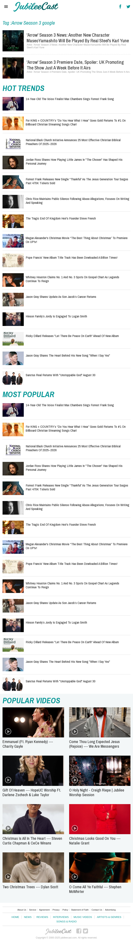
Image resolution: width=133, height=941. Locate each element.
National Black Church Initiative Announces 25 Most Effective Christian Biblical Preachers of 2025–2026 (73, 142)
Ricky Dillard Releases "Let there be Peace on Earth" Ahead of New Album (72, 336)
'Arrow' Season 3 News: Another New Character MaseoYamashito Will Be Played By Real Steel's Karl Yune (78, 38)
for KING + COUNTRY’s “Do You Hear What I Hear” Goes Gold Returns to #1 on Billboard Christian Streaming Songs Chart (76, 122)
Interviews (61, 917)
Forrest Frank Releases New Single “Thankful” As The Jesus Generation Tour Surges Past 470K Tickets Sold (77, 181)
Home (15, 917)
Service (32, 910)
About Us (21, 910)
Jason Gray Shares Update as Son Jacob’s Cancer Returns (61, 296)
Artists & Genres (109, 917)
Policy (65, 910)
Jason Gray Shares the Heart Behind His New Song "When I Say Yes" (68, 355)
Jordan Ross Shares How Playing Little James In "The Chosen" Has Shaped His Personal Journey (74, 161)
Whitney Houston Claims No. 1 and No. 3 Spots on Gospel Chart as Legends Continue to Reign (72, 279)
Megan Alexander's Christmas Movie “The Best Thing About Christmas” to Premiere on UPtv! (77, 240)
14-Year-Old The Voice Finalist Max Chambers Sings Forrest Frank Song (70, 99)
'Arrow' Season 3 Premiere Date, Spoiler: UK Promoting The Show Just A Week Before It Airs (75, 65)
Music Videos (83, 917)
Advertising (110, 910)
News (28, 917)
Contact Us (97, 910)
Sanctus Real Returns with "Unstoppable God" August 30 (60, 375)
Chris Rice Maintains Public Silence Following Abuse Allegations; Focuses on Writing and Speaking (77, 200)
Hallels (35, 7)
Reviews (42, 917)
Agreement (44, 910)
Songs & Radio (66, 921)
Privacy (56, 910)
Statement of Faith (80, 910)
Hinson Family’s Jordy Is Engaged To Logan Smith (56, 316)
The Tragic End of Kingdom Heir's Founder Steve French (61, 218)
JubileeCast (58, 931)
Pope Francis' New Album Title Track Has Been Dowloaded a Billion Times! (71, 257)
